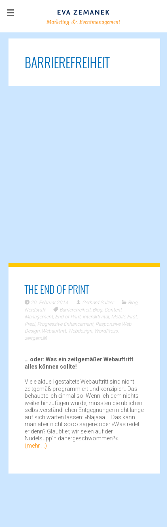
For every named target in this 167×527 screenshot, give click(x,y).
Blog (132, 302)
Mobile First (124, 317)
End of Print (67, 317)
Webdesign (80, 331)
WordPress (106, 331)
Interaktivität (95, 317)
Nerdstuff (35, 310)
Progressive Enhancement (65, 324)
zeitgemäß (36, 338)
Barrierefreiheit (75, 310)
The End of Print (57, 289)
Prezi (30, 324)
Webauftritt (54, 331)
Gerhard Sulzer (98, 302)
